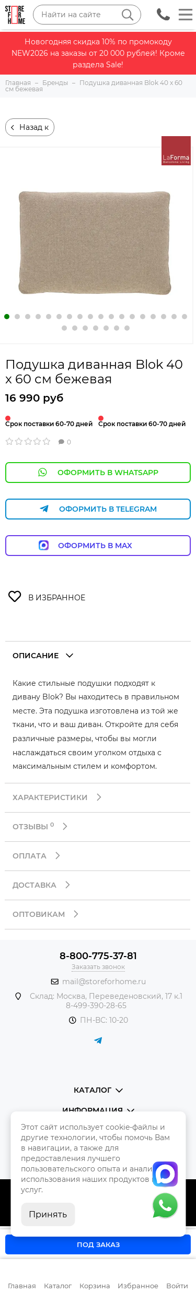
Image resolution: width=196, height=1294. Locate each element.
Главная (22, 1285)
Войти (177, 1285)
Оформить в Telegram (98, 509)
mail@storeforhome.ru (104, 981)
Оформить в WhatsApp (98, 472)
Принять (48, 1214)
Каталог (58, 1285)
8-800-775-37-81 (98, 956)
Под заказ (98, 1244)
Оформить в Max (98, 545)
